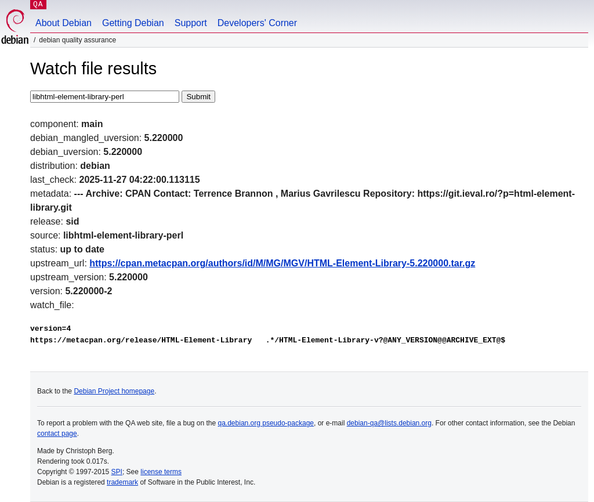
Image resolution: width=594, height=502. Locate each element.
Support (191, 23)
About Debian (63, 23)
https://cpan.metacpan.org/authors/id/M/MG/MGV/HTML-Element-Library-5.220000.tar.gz (282, 263)
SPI (116, 472)
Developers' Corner (257, 23)
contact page (57, 433)
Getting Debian (133, 23)
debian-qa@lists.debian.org (389, 423)
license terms (161, 472)
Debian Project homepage (114, 391)
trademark (122, 482)
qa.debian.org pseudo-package (266, 423)
